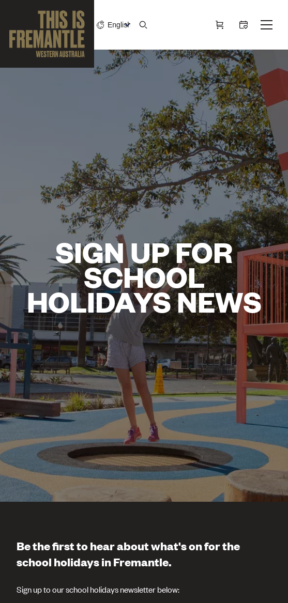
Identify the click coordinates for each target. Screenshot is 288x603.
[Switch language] (119, 25)
